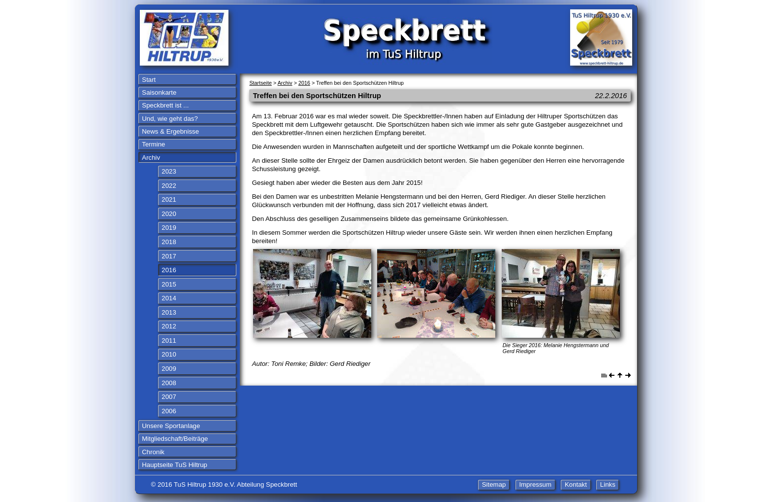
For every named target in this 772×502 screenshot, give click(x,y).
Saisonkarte (159, 92)
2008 (168, 383)
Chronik (153, 452)
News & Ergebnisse (170, 131)
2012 (168, 326)
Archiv (151, 157)
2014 (168, 298)
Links (607, 484)
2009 (168, 368)
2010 (168, 354)
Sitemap (494, 484)
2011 (168, 340)
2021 (168, 199)
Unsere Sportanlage (171, 426)
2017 (168, 256)
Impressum (535, 484)
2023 (168, 171)
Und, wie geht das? (170, 118)
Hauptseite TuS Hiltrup (174, 464)
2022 (168, 185)
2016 (168, 270)
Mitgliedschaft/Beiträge (175, 438)
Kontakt (576, 484)
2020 (168, 213)
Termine (153, 144)
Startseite (260, 83)
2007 (168, 396)
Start (149, 79)
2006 (168, 411)
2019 (168, 227)
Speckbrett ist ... (165, 105)
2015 (168, 284)
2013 (168, 312)
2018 (168, 242)
